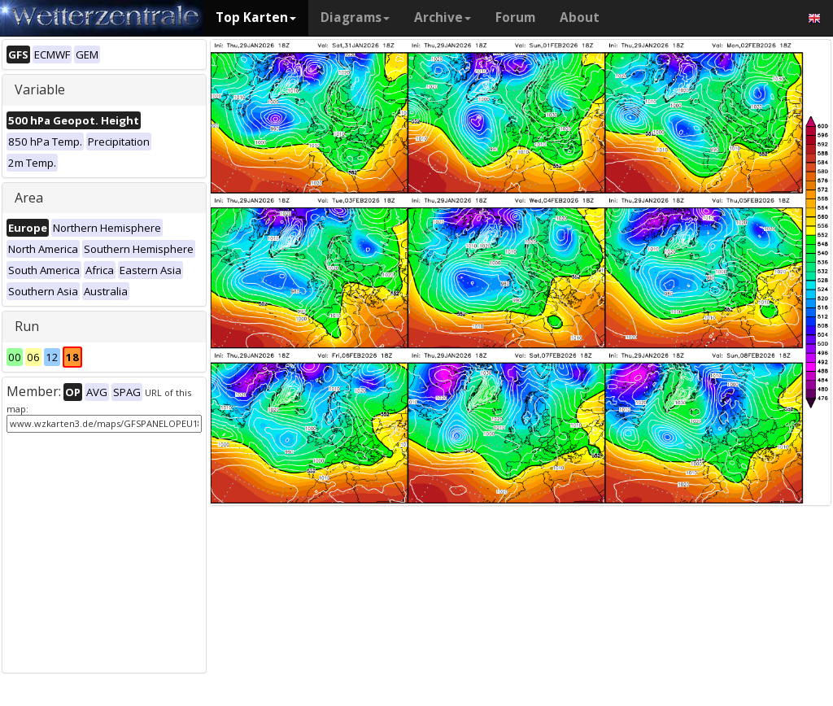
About (580, 17)
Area (29, 198)
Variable (40, 89)
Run (27, 326)
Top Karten (256, 17)
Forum (515, 17)
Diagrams (355, 17)
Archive (442, 17)
